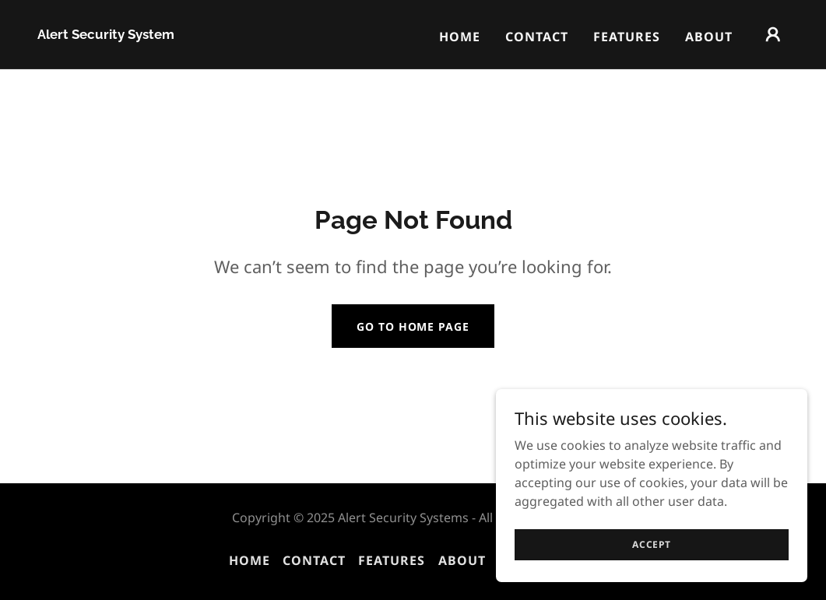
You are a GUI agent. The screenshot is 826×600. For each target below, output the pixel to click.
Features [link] (626, 36)
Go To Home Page (413, 326)
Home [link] (459, 36)
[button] (773, 34)
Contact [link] (536, 36)
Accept (651, 544)
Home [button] (249, 560)
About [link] (709, 36)
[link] (105, 34)
